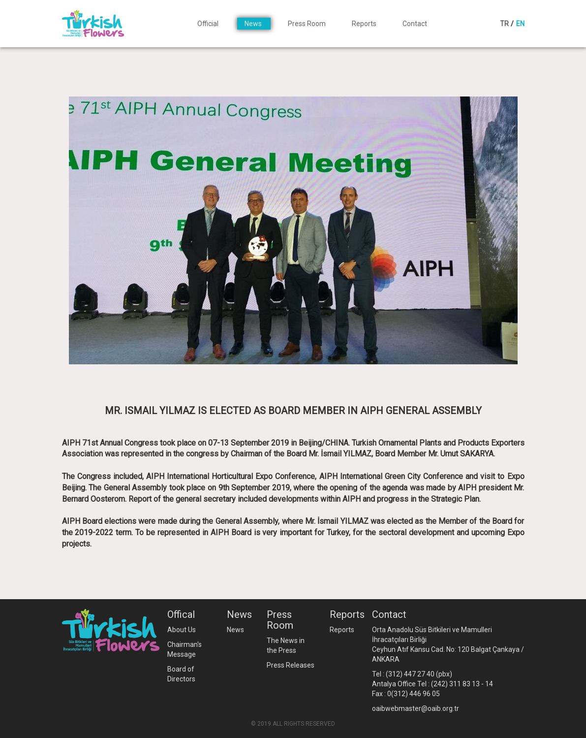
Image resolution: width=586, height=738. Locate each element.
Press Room (307, 24)
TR (504, 24)
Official (208, 24)
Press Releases (290, 665)
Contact (414, 24)
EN (520, 24)
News (254, 24)
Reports (365, 24)
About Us (181, 630)
